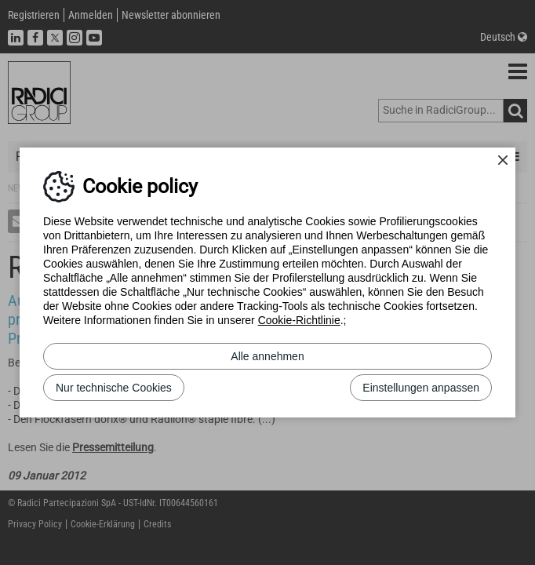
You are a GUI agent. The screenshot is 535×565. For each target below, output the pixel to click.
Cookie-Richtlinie (299, 320)
